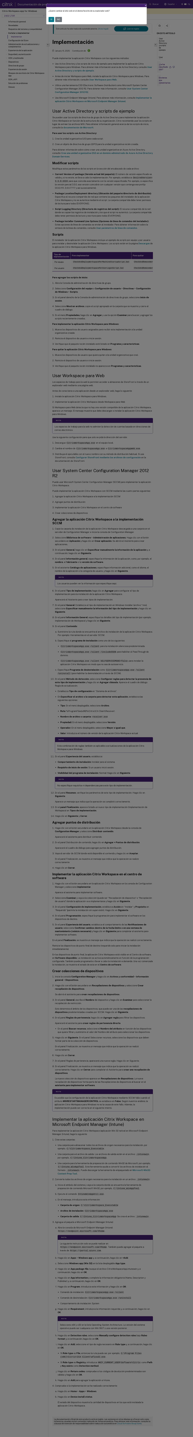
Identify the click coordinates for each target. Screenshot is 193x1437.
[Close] (146, 5)
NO (58, 19)
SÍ (51, 19)
